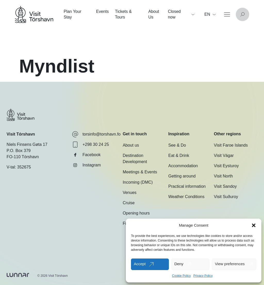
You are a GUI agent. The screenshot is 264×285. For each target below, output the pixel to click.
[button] (253, 225)
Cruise (129, 203)
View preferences (230, 264)
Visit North (223, 176)
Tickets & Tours (123, 14)
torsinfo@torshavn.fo (96, 134)
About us (131, 145)
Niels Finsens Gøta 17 (27, 144)
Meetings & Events (140, 172)
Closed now (181, 14)
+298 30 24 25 (90, 144)
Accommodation (183, 166)
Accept (140, 264)
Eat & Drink (178, 155)
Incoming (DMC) (138, 182)
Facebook (86, 155)
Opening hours (136, 213)
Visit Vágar (224, 155)
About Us (153, 14)
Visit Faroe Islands (231, 145)
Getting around (182, 176)
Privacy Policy (203, 276)
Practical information (187, 186)
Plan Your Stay (72, 14)
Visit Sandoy (225, 186)
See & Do (177, 145)
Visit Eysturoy (226, 166)
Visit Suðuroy (226, 196)
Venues (129, 192)
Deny (178, 264)
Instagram (86, 165)
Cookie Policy (181, 276)
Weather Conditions (186, 196)
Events (102, 11)
